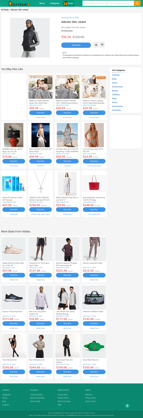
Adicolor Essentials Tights (92, 263)
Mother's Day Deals (37, 398)
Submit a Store (63, 398)
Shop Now (76, 45)
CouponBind (70, 415)
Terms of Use (90, 401)
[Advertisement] (13, 96)
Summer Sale (35, 401)
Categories (55, 3)
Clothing (115, 75)
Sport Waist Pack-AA (90, 360)
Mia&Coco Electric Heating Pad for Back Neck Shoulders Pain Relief (94, 103)
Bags (114, 79)
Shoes (115, 83)
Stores (42, 3)
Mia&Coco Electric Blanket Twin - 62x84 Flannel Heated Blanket (66, 103)
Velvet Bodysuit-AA (9, 360)
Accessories (117, 87)
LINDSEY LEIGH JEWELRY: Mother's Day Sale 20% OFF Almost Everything (39, 200)
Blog (4, 401)
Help (59, 405)
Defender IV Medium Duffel (93, 312)
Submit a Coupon (64, 401)
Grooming (116, 110)
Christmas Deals (36, 395)
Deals (68, 3)
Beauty (115, 91)
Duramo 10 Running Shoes (12, 312)
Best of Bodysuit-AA (37, 360)
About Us (88, 395)
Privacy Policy (90, 398)
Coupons (5, 405)
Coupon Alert (63, 395)
